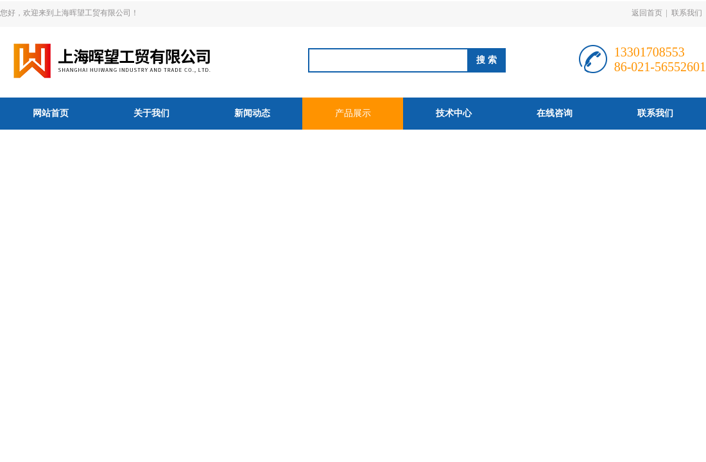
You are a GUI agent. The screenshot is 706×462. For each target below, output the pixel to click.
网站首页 (51, 113)
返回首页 (647, 12)
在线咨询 (555, 113)
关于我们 (151, 113)
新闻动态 (252, 113)
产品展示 (353, 113)
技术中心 (454, 113)
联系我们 (686, 12)
